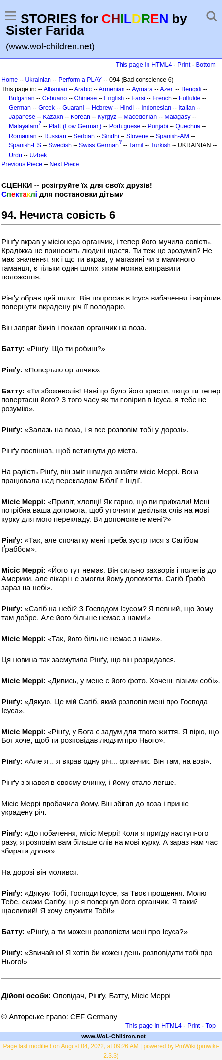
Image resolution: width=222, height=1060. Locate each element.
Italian (186, 107)
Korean (80, 117)
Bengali (191, 89)
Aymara (142, 89)
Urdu (15, 155)
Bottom (206, 64)
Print (183, 64)
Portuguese (125, 126)
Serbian (84, 136)
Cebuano (54, 98)
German (20, 107)
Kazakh (53, 117)
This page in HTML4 (144, 64)
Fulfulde (189, 98)
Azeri (166, 89)
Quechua (187, 126)
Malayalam (23, 126)
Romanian (23, 136)
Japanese (22, 117)
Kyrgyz (107, 117)
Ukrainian (38, 79)
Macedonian (140, 117)
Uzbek (38, 155)
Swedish (60, 145)
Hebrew (102, 107)
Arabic (83, 89)
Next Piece (64, 164)
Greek (46, 107)
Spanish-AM (172, 136)
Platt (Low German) (75, 126)
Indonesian (156, 107)
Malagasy (177, 117)
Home (9, 79)
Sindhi (110, 136)
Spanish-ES (25, 145)
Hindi (127, 107)
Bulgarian (22, 98)
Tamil (136, 145)
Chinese (85, 98)
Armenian (111, 89)
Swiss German (99, 145)
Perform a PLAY (80, 79)
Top (210, 1025)
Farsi (138, 98)
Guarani (73, 107)
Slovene (137, 136)
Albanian (55, 89)
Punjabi (158, 126)
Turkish (160, 145)
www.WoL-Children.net (113, 1036)
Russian (55, 136)
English (114, 98)
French (162, 98)
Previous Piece (21, 164)
